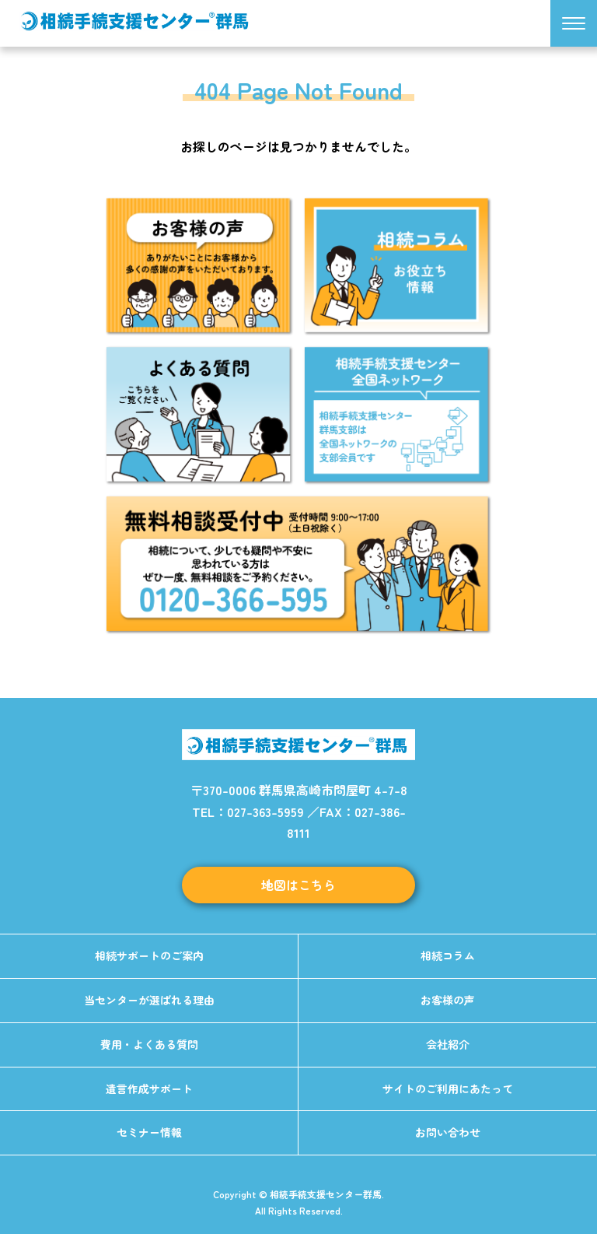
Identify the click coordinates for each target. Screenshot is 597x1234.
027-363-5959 (265, 811)
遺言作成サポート (149, 1088)
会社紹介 (448, 1044)
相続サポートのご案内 (149, 955)
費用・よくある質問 (149, 1044)
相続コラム (448, 955)
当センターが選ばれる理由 (149, 1000)
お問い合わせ (447, 1132)
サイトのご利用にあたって (447, 1088)
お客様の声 (448, 1000)
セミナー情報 (149, 1132)
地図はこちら (298, 884)
